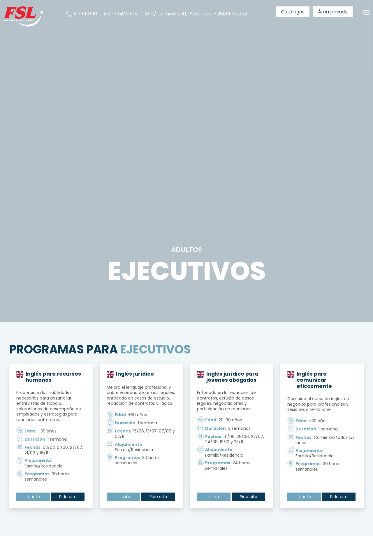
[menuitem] (81, 14)
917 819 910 (81, 14)
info (33, 497)
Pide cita (68, 497)
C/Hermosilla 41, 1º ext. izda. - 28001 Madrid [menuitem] (195, 14)
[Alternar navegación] (363, 12)
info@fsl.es (120, 14)
